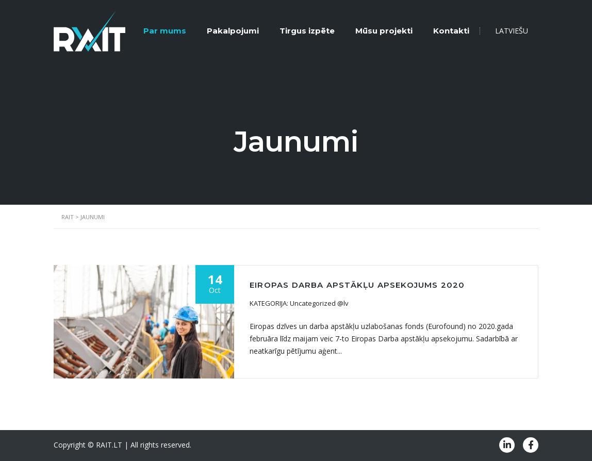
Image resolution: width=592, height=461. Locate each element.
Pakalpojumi (233, 31)
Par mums (164, 31)
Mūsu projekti (384, 31)
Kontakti (451, 31)
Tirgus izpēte (307, 31)
